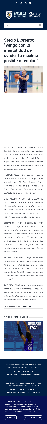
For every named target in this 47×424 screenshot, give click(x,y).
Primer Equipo (27, 306)
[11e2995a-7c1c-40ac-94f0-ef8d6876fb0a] (23, 79)
